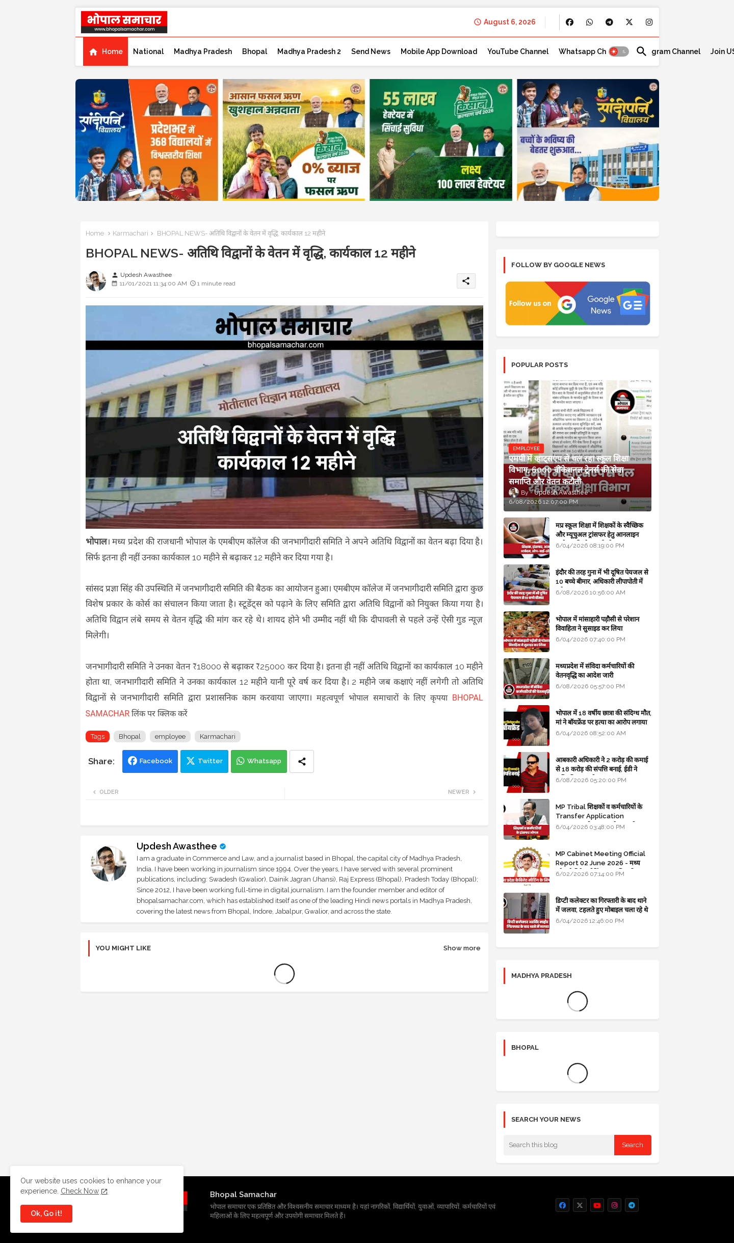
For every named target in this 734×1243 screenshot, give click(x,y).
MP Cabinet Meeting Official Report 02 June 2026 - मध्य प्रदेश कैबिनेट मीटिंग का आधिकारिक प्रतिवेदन (600, 868)
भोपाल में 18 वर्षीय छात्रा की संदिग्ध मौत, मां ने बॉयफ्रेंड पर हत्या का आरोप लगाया (603, 717)
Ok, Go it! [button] (46, 1213)
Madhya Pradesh (203, 51)
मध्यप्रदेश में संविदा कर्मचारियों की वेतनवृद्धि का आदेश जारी (595, 670)
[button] (619, 51)
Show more (462, 948)
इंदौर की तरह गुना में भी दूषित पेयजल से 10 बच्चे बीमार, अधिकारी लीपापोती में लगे (602, 581)
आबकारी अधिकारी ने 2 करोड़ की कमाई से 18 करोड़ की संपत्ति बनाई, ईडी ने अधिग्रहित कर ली (602, 769)
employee (170, 736)
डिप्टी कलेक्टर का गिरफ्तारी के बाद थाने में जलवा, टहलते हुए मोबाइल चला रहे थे (602, 905)
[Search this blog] (559, 1145)
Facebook (156, 761)
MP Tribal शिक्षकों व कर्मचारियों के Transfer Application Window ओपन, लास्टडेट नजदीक (599, 816)
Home (112, 51)
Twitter (210, 761)
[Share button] (302, 761)
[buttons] (569, 22)
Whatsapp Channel (592, 51)
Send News (370, 51)
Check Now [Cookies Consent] (80, 1191)
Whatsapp (264, 761)
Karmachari (130, 233)
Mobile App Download (439, 51)
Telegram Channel (668, 51)
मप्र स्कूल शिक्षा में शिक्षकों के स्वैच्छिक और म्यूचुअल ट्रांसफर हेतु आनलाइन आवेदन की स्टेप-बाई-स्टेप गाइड (599, 535)
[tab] (105, 51)
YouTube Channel (517, 51)
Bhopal (254, 51)
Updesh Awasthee (177, 846)
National (148, 51)
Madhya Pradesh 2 (309, 51)
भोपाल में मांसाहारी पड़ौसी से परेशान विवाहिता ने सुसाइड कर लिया (597, 623)
